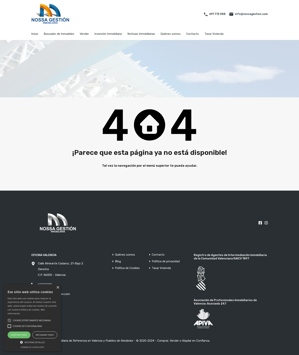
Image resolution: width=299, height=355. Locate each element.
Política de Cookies (127, 268)
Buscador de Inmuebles (59, 34)
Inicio (34, 34)
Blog (118, 261)
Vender (84, 34)
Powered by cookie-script (32, 347)
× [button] (57, 287)
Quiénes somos (171, 34)
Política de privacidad (166, 261)
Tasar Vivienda (213, 34)
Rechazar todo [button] (45, 334)
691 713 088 (217, 14)
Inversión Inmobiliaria (108, 34)
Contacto (192, 34)
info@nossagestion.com (251, 14)
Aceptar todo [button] (19, 334)
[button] (32, 342)
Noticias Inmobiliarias (141, 34)
